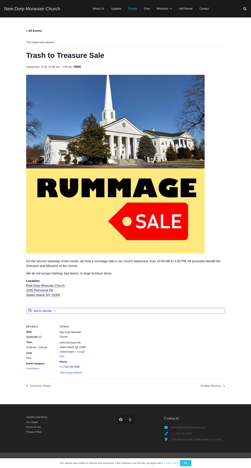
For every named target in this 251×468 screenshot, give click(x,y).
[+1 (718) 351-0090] (167, 433)
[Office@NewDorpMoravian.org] (167, 427)
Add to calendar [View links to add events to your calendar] (42, 311)
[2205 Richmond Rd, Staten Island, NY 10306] (167, 439)
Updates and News (36, 417)
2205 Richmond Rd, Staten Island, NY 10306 (196, 439)
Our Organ (32, 422)
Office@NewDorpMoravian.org (188, 427)
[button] (170, 8)
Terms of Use (33, 427)
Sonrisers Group (40, 385)
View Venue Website (71, 372)
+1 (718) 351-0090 (181, 433)
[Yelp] (130, 419)
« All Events (34, 30)
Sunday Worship (211, 385)
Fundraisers (32, 368)
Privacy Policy (34, 432)
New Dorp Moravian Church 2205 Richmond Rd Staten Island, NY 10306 (45, 290)
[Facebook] (120, 419)
